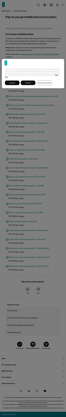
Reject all (28, 82)
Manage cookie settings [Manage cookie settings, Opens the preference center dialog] (44, 82)
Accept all (12, 82)
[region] (33, 73)
